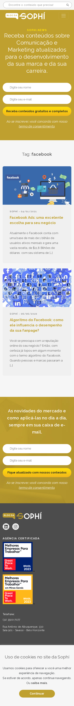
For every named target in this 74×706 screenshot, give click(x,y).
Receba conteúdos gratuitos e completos (37, 111)
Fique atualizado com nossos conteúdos (37, 472)
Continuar (37, 693)
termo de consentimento (37, 126)
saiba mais (39, 683)
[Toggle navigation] (64, 15)
